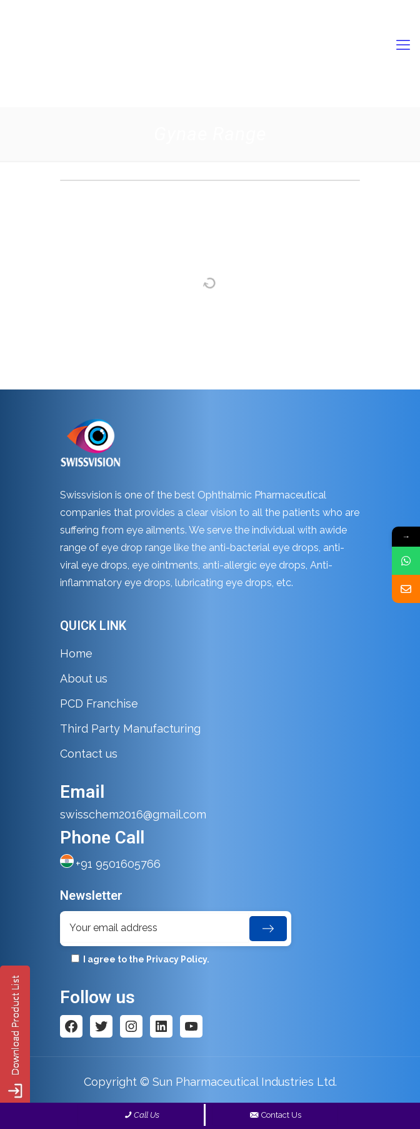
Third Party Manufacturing (130, 728)
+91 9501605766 (118, 863)
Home (76, 653)
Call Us (146, 1115)
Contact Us (274, 1115)
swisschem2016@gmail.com (305, 9)
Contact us (89, 753)
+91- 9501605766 (198, 9)
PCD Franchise (99, 703)
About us (84, 678)
